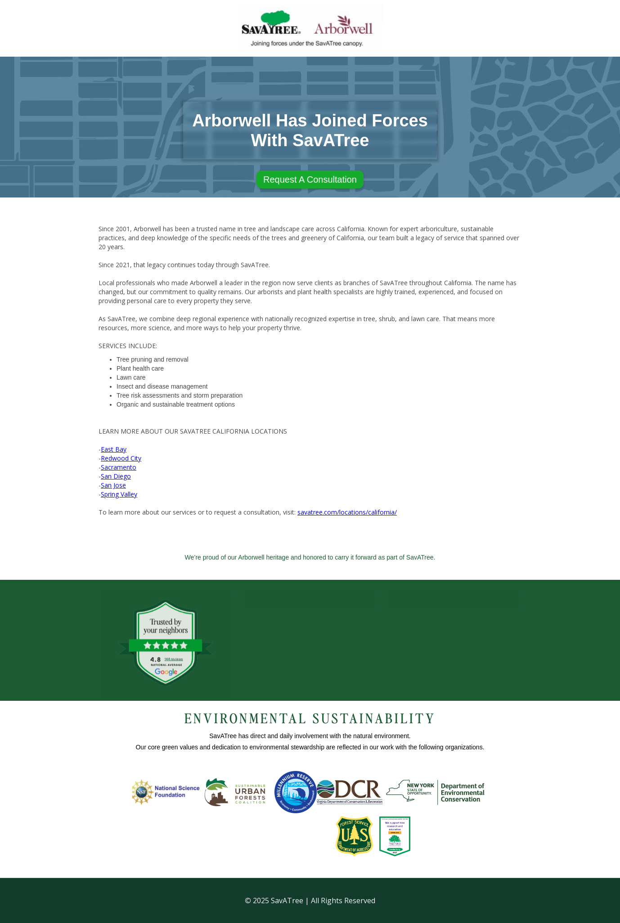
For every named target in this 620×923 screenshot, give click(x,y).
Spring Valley (119, 494)
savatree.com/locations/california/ (347, 512)
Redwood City (121, 458)
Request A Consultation (310, 179)
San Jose (113, 485)
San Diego (116, 476)
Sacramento (118, 467)
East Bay (113, 449)
